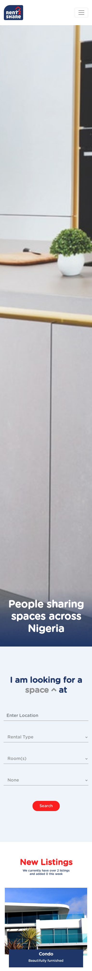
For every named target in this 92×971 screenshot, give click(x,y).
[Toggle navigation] (81, 12)
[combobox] (46, 716)
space (40, 690)
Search (46, 806)
